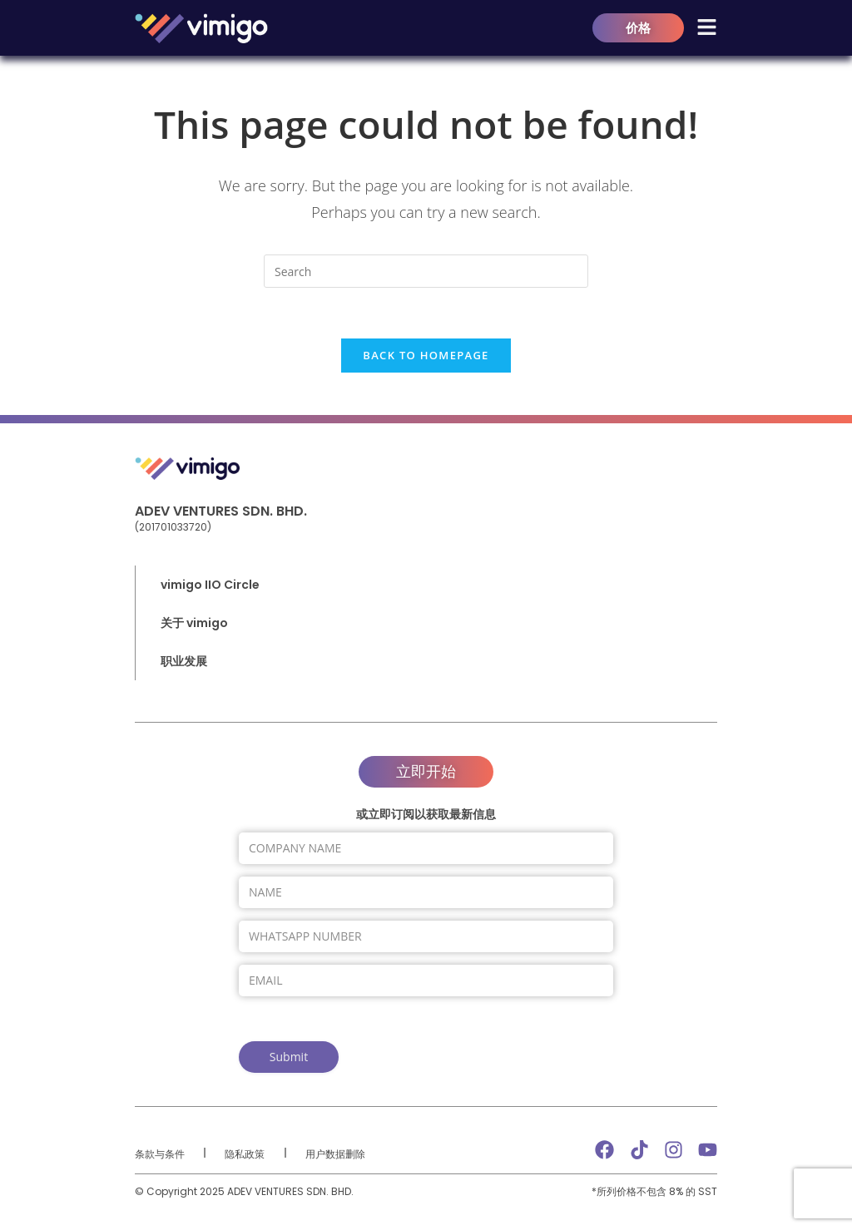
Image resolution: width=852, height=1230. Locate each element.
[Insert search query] (426, 271)
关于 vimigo (198, 623)
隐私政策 (245, 1154)
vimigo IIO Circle (210, 584)
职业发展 (184, 661)
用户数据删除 (335, 1154)
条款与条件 (160, 1154)
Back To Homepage (425, 355)
